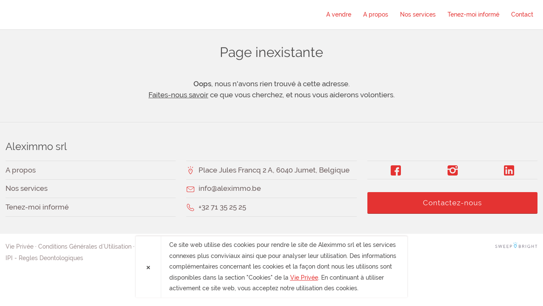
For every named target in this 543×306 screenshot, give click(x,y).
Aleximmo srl (54, 14)
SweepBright (516, 246)
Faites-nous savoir (178, 95)
